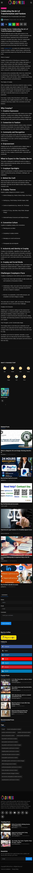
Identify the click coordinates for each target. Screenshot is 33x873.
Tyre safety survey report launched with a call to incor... (22, 688)
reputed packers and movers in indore (10, 779)
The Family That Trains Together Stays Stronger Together (22, 841)
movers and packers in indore (14, 729)
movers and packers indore (8, 735)
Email (2, 606)
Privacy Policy (15, 869)
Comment (3, 612)
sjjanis (13, 713)
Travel (3, 729)
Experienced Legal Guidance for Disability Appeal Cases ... (16, 530)
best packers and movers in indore (10, 742)
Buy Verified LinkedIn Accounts (9, 584)
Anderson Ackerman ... (5, 533)
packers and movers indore (24, 732)
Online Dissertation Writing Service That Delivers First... (21, 825)
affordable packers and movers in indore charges (13, 760)
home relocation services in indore (9, 770)
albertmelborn (15, 827)
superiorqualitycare (16, 835)
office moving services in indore (9, 764)
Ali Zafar (13, 706)
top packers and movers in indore (9, 738)
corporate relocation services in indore (10, 754)
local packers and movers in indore (10, 757)
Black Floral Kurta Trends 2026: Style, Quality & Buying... (21, 703)
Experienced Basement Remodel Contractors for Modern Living (20, 711)
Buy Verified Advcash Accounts (9, 504)
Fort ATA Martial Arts (16, 843)
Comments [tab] (4, 594)
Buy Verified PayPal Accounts (9, 478)
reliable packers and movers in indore (10, 751)
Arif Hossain (4, 397)
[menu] (2, 2)
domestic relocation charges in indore (10, 773)
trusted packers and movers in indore (10, 748)
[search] (31, 2)
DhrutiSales (3, 454)
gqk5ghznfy (3, 480)
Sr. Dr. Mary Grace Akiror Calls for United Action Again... (22, 680)
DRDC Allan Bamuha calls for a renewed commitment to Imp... (21, 695)
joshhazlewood (4, 560)
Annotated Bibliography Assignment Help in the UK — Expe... (15, 558)
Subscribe (29, 859)
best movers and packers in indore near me (12, 776)
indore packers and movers (23, 735)
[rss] (2, 816)
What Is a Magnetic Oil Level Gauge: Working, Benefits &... (16, 451)
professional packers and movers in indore (11, 767)
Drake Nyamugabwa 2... (16, 682)
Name (2, 599)
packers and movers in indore (8, 732)
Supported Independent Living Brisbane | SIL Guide (20, 833)
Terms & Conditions (6, 869)
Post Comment (6, 623)
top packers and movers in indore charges (11, 745)
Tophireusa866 (4, 506)
